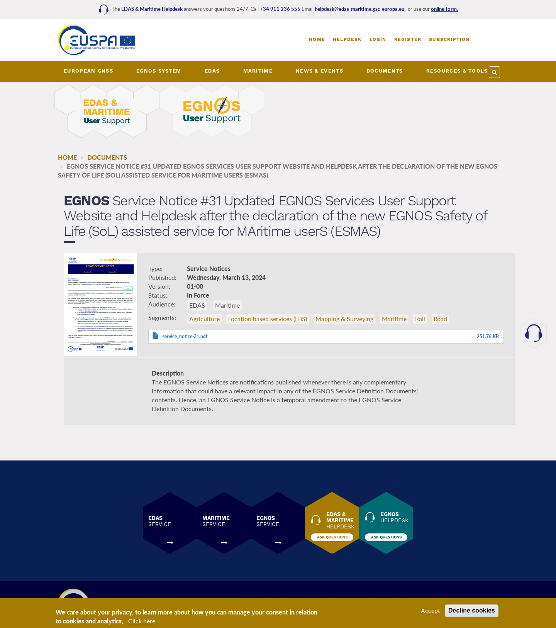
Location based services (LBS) (267, 318)
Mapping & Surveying (344, 318)
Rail (420, 318)
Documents (107, 157)
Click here (141, 621)
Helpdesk (347, 39)
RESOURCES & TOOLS (457, 71)
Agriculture (204, 318)
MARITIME (258, 71)
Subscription (449, 39)
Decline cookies (471, 611)
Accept (430, 611)
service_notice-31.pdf (185, 336)
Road (440, 318)
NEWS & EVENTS (319, 71)
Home (317, 39)
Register (408, 39)
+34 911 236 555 (281, 9)
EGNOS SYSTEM (158, 71)
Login (378, 39)
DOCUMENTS (384, 71)
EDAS (212, 71)
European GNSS (88, 71)
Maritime (394, 318)
